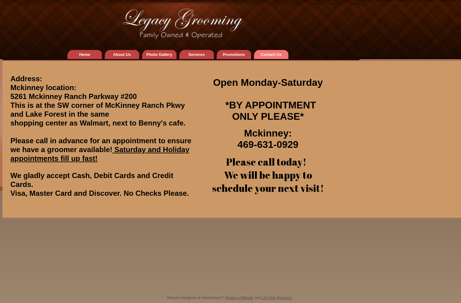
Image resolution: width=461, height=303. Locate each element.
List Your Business (277, 298)
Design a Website (239, 298)
